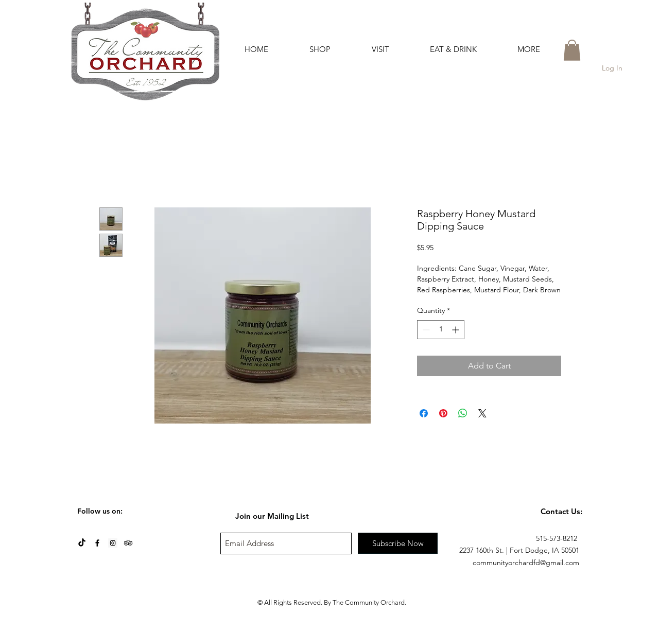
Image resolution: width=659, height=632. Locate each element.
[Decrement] (425, 330)
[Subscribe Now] (398, 543)
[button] (320, 49)
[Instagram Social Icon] (112, 543)
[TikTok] (81, 543)
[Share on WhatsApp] (463, 413)
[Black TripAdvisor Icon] (128, 543)
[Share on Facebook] (424, 413)
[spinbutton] (440, 330)
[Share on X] (482, 413)
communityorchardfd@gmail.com (526, 562)
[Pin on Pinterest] (443, 413)
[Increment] (456, 330)
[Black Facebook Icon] (97, 543)
